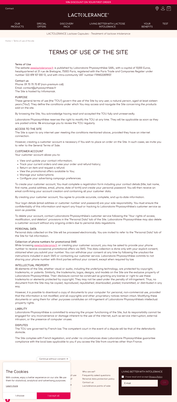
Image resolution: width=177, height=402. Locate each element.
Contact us (88, 382)
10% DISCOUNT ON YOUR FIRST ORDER (88, 2)
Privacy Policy (155, 377)
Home (8, 41)
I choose (19, 396)
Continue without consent (52, 359)
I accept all (53, 396)
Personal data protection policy (98, 379)
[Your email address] (140, 383)
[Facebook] (7, 401)
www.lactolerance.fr (42, 68)
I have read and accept (143, 377)
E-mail (127, 383)
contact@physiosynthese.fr (39, 88)
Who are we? (88, 372)
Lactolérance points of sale (96, 386)
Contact (9, 8)
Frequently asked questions (96, 375)
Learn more (12, 386)
